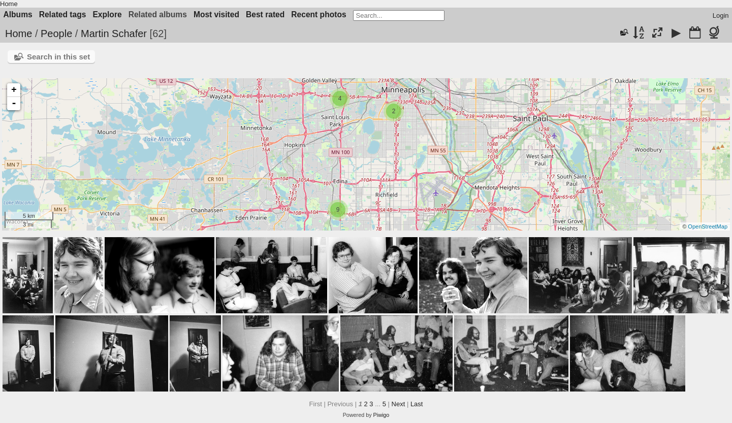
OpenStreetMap (707, 226)
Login (721, 15)
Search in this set (58, 56)
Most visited (216, 14)
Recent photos (318, 14)
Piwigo (381, 415)
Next (398, 404)
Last (416, 404)
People (56, 33)
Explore (106, 14)
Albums (18, 14)
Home (9, 4)
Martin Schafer (114, 33)
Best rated (265, 14)
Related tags (62, 14)
